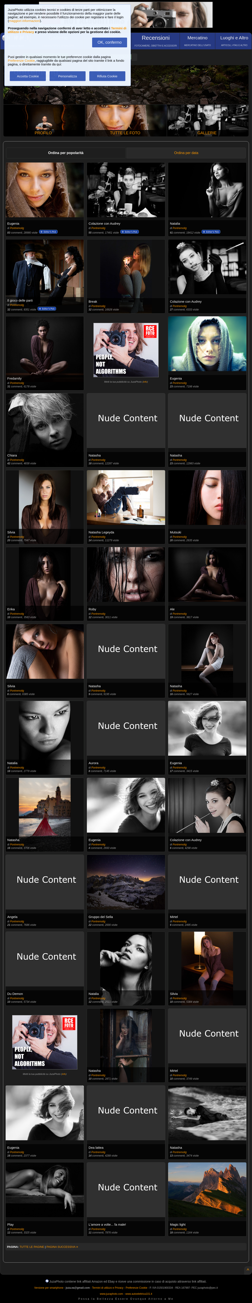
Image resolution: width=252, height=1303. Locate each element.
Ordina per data (186, 153)
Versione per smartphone (48, 1287)
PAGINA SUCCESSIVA (62, 1246)
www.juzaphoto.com (111, 1293)
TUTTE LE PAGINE (32, 1246)
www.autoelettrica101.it (138, 1293)
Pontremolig (17, 228)
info (145, 381)
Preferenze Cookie (21, 60)
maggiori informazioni (24, 21)
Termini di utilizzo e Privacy (107, 1287)
